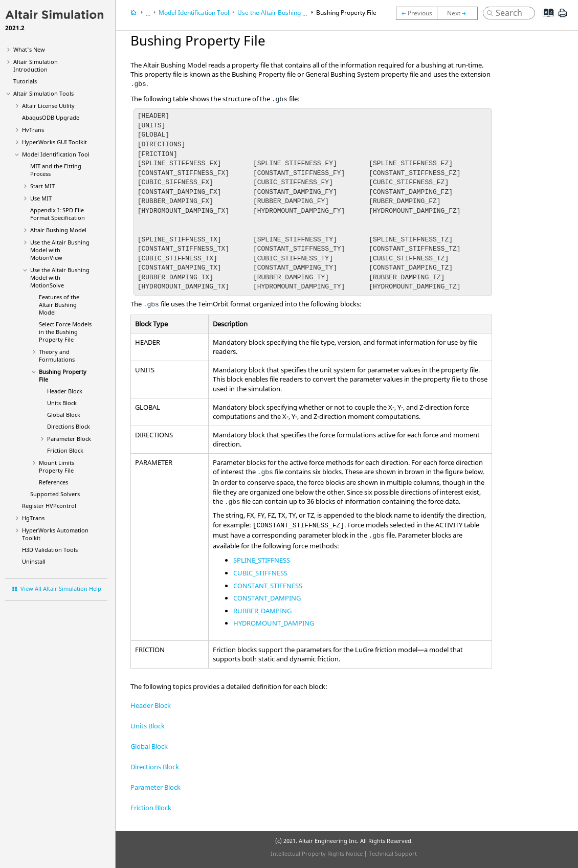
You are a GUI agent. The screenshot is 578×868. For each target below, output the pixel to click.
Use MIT (41, 198)
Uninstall (34, 561)
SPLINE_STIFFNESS (261, 560)
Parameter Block (69, 438)
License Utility (48, 105)
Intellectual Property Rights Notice (317, 853)
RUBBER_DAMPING (262, 610)
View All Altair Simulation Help (60, 588)
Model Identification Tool (56, 154)
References (53, 482)
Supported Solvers (55, 494)
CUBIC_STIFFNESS (260, 572)
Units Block (62, 403)
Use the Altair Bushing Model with (60, 249)
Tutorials (25, 81)
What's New (29, 49)
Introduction (35, 65)
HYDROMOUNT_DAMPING (273, 623)
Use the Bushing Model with (60, 277)
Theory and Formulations (57, 355)
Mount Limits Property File (56, 466)
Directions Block (68, 426)
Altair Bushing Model (58, 230)
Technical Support (393, 853)
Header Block (64, 391)
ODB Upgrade (50, 117)
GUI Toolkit (54, 142)
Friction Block (65, 450)
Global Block (63, 414)
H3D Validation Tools (50, 549)
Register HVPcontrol (49, 505)
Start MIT (42, 186)
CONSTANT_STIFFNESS (267, 585)
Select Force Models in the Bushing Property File (65, 331)
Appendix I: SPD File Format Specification (57, 213)
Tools (43, 93)
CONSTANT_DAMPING (267, 598)
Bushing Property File (346, 12)
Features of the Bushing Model (59, 304)
